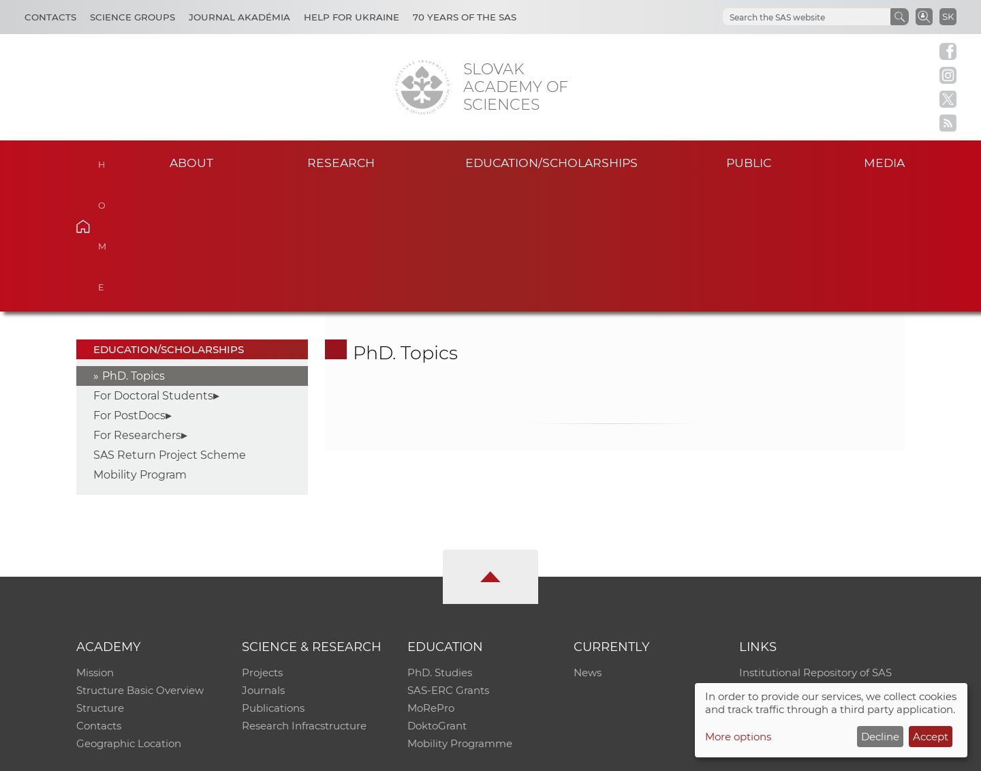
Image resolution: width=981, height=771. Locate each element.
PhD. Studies (439, 546)
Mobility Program (140, 348)
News (588, 546)
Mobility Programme (459, 617)
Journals (263, 564)
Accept (930, 736)
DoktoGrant (437, 599)
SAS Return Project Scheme (169, 328)
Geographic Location (128, 617)
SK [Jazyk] (948, 16)
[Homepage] (422, 87)
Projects (262, 546)
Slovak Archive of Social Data (811, 564)
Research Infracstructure (304, 599)
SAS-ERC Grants (448, 564)
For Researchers (137, 309)
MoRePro (430, 581)
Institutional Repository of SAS (815, 546)
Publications (273, 581)
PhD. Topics (133, 249)
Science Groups (132, 17)
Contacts (50, 17)
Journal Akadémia (239, 17)
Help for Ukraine (351, 17)
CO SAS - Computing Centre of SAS (260, 754)
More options (738, 736)
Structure (100, 581)
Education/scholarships (551, 162)
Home (103, 160)
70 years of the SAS (464, 17)
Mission (95, 546)
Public (748, 162)
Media (884, 162)
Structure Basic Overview (140, 564)
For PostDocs (129, 289)
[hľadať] (805, 17)
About (191, 162)
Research (341, 162)
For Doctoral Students (153, 269)
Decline (880, 736)
